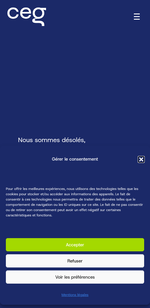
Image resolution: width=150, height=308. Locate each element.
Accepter (75, 245)
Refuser (75, 261)
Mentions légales (75, 295)
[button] (141, 159)
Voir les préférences (75, 277)
